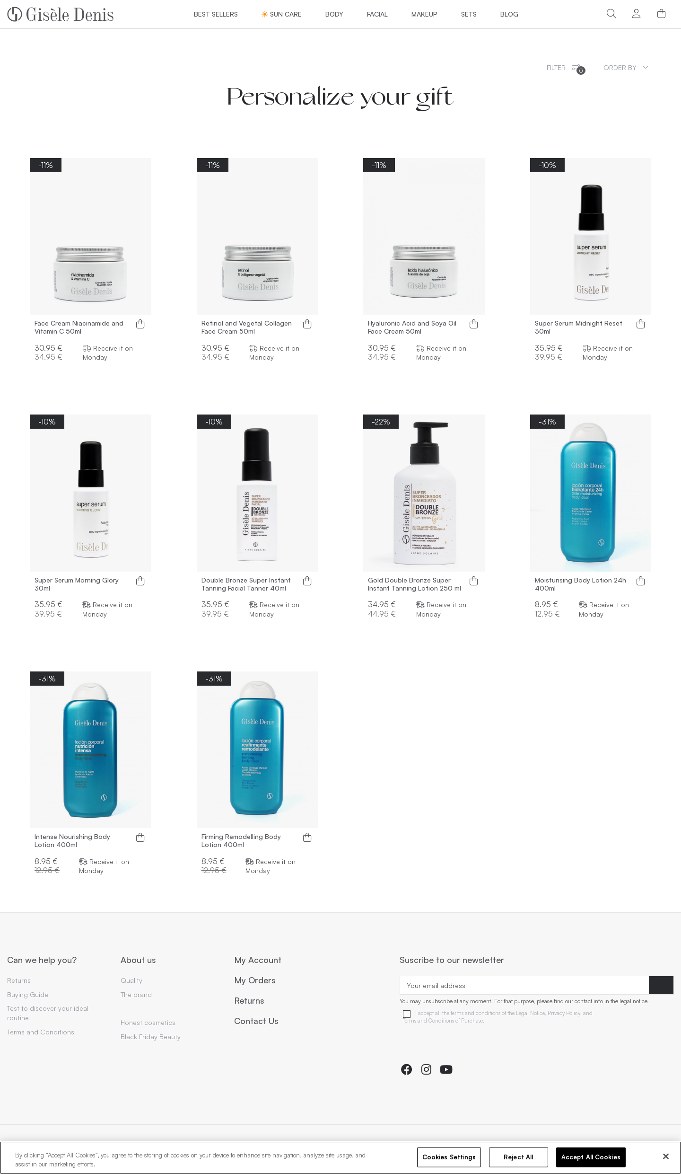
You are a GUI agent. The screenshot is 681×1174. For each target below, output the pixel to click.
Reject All (518, 1157)
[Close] (665, 1156)
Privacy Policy (564, 1013)
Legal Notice (530, 1013)
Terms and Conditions (40, 1032)
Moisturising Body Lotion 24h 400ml (580, 584)
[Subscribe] (661, 985)
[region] (340, 1157)
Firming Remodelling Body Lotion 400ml (241, 840)
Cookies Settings (449, 1157)
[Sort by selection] (626, 67)
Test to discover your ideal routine (47, 1013)
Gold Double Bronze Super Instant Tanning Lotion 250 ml (414, 584)
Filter (566, 69)
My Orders (255, 980)
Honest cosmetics (148, 1022)
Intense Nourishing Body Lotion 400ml (72, 840)
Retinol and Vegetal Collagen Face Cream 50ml (246, 327)
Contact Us (256, 1021)
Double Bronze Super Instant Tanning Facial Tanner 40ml (246, 584)
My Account (257, 960)
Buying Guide (27, 994)
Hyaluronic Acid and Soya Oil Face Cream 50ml (412, 327)
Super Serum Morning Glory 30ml (77, 584)
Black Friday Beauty (151, 1037)
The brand (136, 994)
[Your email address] (524, 985)
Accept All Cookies (590, 1157)
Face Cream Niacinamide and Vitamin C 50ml (79, 327)
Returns (19, 980)
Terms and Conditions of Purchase (443, 1021)
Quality (131, 980)
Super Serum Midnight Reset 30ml (578, 327)
